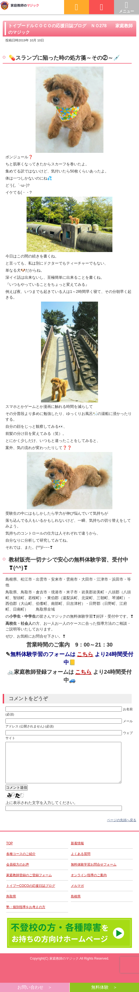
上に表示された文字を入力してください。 (41, 811)
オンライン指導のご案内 (89, 883)
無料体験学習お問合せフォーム (93, 873)
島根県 (76, 904)
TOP (9, 851)
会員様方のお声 (17, 873)
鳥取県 (11, 904)
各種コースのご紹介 (21, 862)
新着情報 (77, 851)
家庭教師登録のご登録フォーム (29, 883)
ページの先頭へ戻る (121, 828)
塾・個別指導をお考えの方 (25, 915)
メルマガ (77, 894)
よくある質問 (80, 862)
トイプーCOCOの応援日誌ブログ (30, 894)
